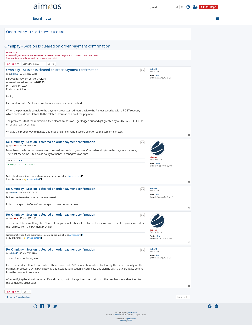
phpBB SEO (131, 319)
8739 (158, 163)
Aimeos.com (75, 176)
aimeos (153, 157)
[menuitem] (188, 7)
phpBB (117, 315)
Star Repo (208, 7)
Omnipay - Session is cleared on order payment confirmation (57, 45)
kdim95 (153, 69)
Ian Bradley (132, 313)
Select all (18, 160)
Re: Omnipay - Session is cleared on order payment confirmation (50, 142)
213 (157, 75)
